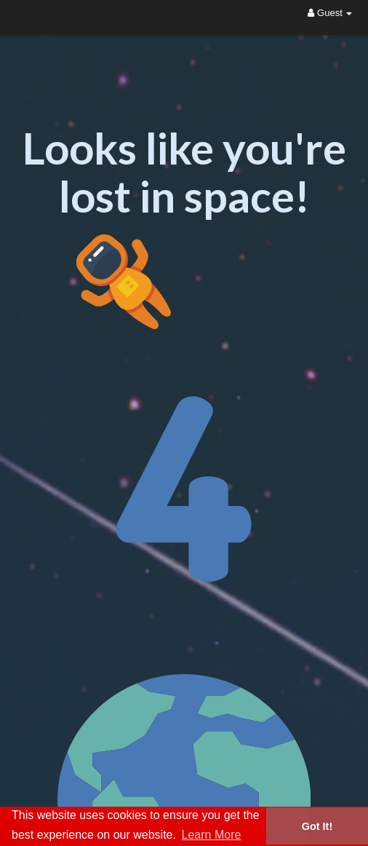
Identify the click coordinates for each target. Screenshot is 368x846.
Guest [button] (330, 12)
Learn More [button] (211, 835)
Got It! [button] (317, 826)
